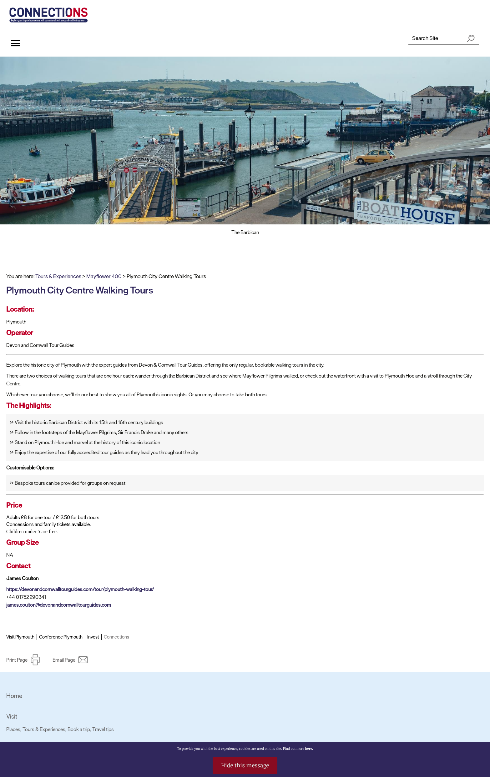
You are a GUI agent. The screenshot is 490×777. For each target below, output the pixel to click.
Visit (11, 716)
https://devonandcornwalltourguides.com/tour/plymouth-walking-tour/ (80, 589)
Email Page (64, 660)
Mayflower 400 (104, 276)
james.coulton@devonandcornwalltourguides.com (58, 605)
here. (309, 748)
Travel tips (103, 729)
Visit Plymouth (20, 636)
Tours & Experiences (58, 276)
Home (14, 696)
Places (13, 729)
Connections (116, 636)
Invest (93, 636)
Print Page (17, 660)
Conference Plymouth (61, 636)
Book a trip (79, 729)
